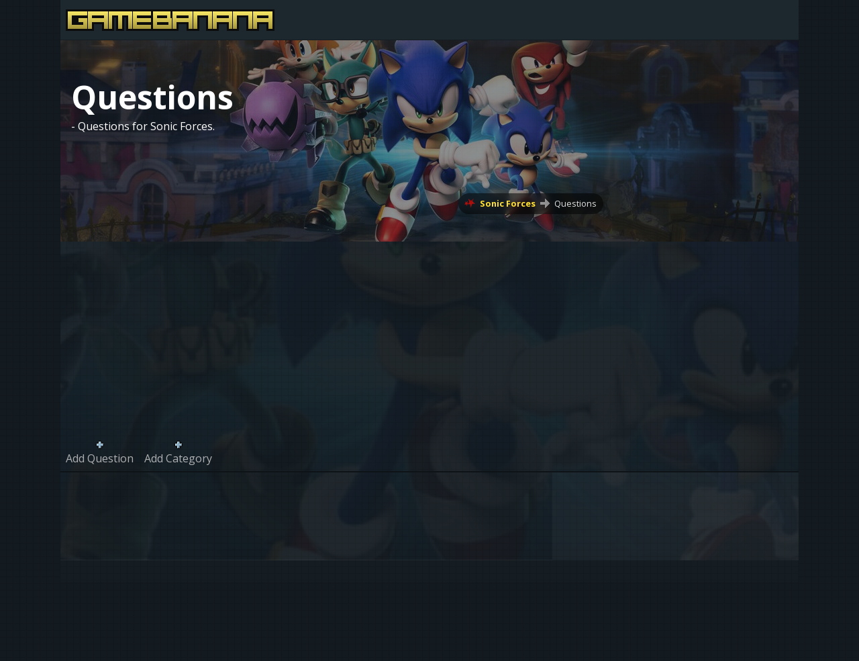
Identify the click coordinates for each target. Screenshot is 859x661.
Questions (575, 203)
